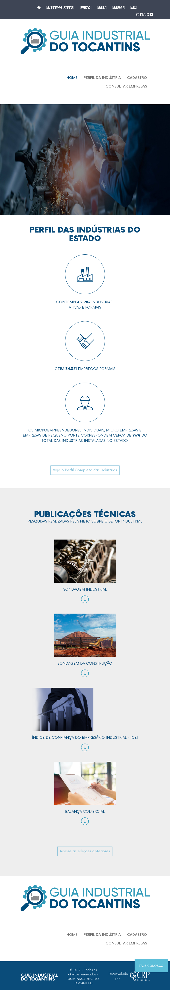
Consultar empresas (126, 86)
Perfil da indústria (102, 78)
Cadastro (137, 78)
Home (71, 78)
